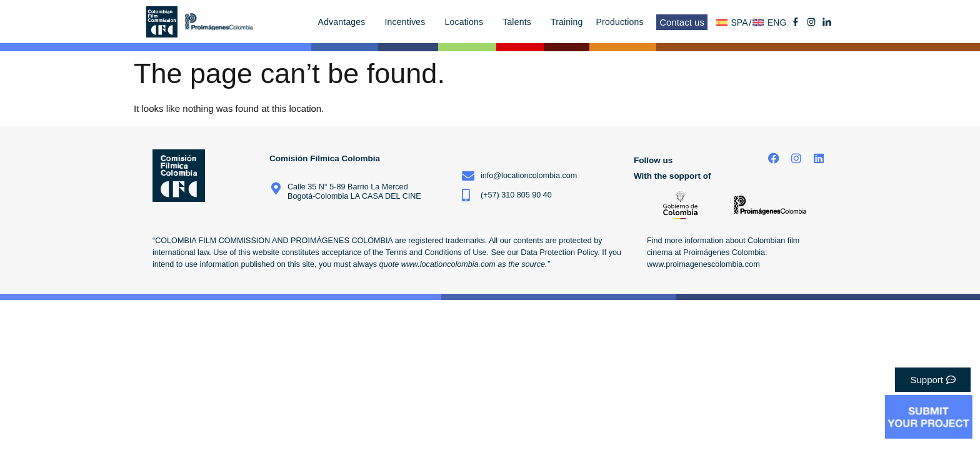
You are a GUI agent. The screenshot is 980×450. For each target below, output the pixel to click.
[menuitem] (734, 22)
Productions (623, 22)
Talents (520, 22)
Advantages (345, 22)
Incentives (408, 22)
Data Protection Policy (559, 252)
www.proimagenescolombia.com (703, 264)
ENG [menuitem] (777, 23)
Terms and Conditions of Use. (437, 252)
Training (567, 22)
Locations (467, 22)
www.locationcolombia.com (448, 264)
